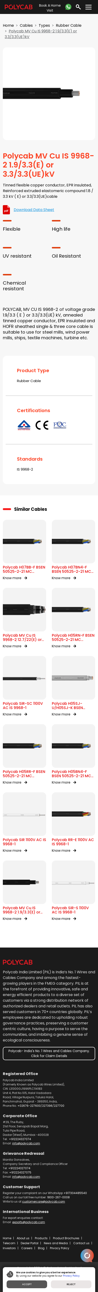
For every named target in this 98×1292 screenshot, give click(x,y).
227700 (59, 1106)
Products (41, 1238)
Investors (9, 1248)
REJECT (71, 1284)
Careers (27, 1248)
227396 (47, 1106)
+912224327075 (20, 1172)
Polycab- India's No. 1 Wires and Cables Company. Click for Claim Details (49, 1053)
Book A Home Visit (50, 8)
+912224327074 (20, 1139)
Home (8, 25)
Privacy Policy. (71, 1276)
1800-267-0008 (58, 1197)
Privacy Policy (59, 1248)
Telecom (9, 1243)
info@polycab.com (26, 1143)
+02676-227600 (29, 1106)
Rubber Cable (69, 25)
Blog (41, 1248)
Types (44, 25)
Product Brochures (66, 1238)
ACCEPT (27, 1284)
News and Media (56, 1243)
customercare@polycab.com (43, 1201)
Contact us (81, 1243)
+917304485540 (75, 1193)
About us (23, 1238)
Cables (26, 25)
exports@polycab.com (28, 1222)
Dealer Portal (29, 1243)
